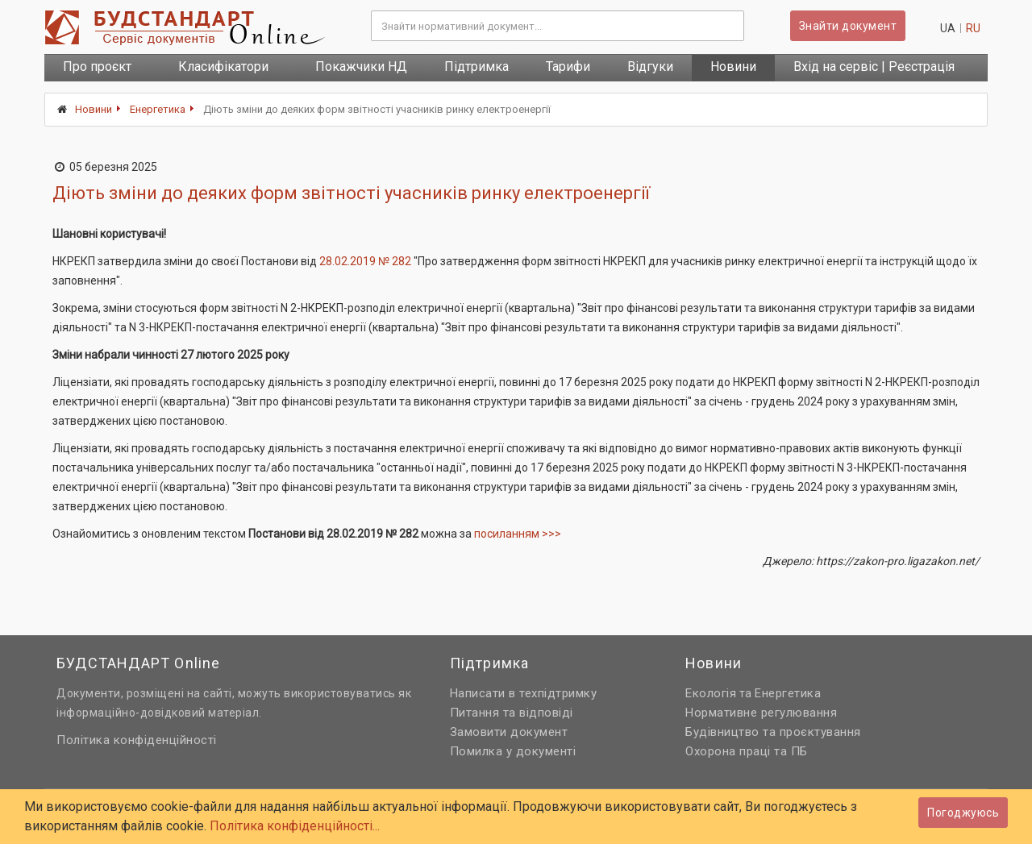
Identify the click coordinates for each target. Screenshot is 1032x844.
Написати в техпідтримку (523, 693)
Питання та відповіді (511, 712)
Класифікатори (223, 66)
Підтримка (476, 66)
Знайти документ (848, 25)
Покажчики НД (361, 66)
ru (973, 28)
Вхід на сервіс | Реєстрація (874, 66)
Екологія (710, 693)
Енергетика (157, 109)
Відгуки (650, 66)
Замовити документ (509, 732)
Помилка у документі (513, 751)
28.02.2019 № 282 (365, 261)
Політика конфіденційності (136, 740)
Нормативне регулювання (761, 712)
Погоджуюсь (963, 812)
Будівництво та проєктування (773, 732)
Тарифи (568, 66)
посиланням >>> (517, 533)
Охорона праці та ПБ (746, 751)
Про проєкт (97, 66)
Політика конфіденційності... (295, 826)
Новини (733, 66)
